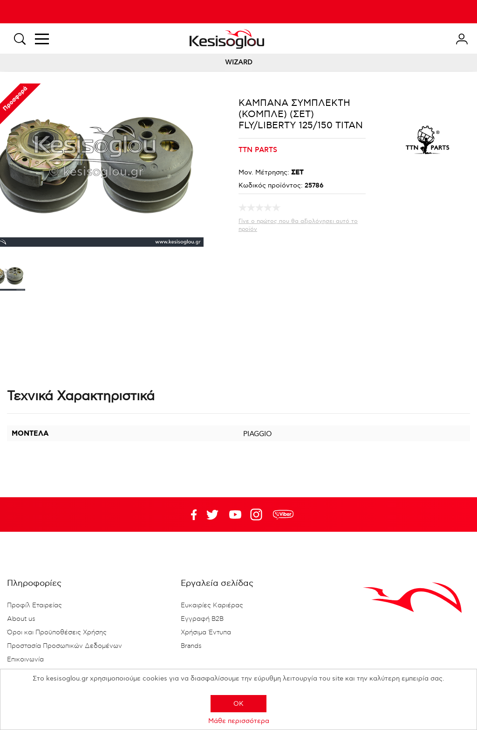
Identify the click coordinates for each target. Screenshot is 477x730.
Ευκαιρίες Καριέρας (212, 605)
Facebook (190, 514)
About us (21, 619)
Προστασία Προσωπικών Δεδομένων (64, 646)
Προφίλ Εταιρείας (34, 605)
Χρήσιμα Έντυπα (206, 632)
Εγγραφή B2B (202, 619)
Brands (191, 646)
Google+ (258, 514)
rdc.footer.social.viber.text (283, 514)
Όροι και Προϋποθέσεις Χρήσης (57, 632)
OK (238, 704)
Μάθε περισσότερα (238, 721)
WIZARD (238, 62)
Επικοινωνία (25, 659)
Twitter (235, 514)
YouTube (212, 514)
